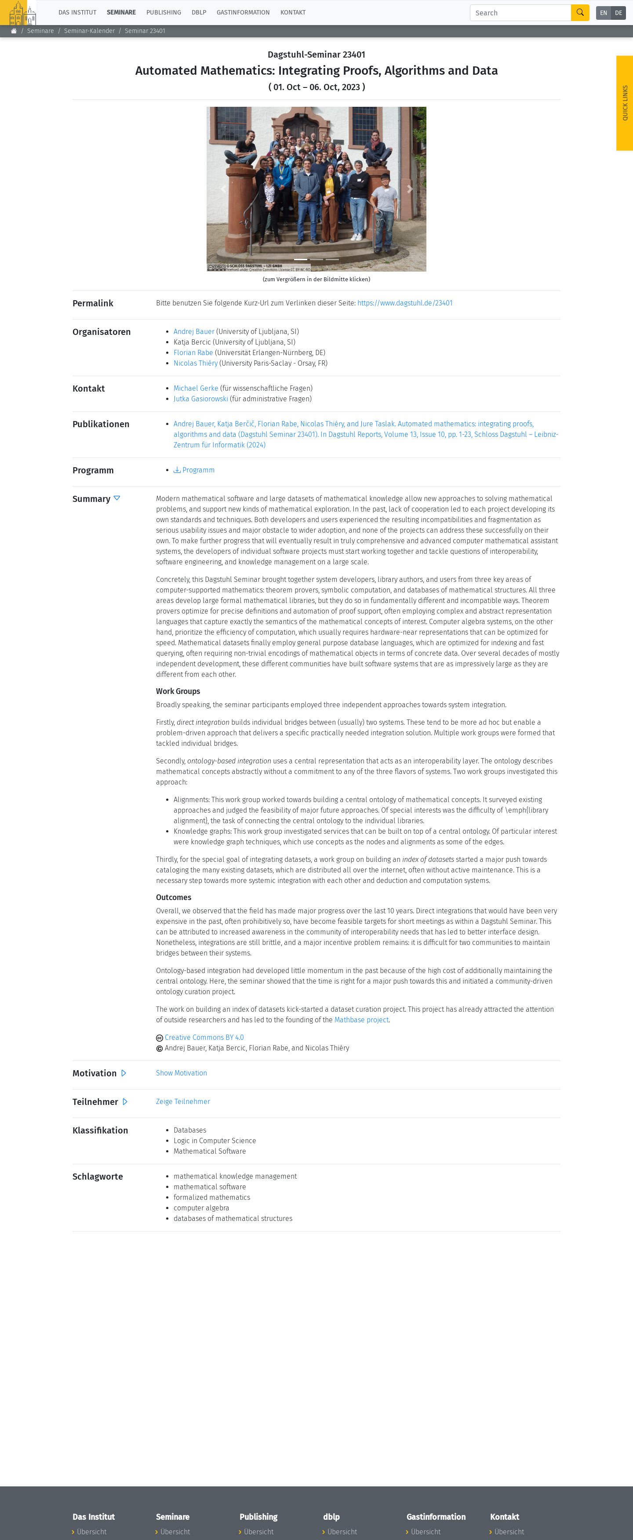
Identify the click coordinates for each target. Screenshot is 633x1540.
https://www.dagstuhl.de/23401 (405, 303)
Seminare (40, 31)
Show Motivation (181, 1073)
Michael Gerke (196, 388)
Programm (194, 470)
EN (604, 13)
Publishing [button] (163, 12)
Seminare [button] (121, 12)
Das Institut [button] (77, 12)
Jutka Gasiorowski (201, 399)
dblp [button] (199, 12)
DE (618, 13)
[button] (223, 189)
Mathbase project (362, 1020)
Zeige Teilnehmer (183, 1101)
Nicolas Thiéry (196, 363)
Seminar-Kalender (89, 31)
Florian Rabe (193, 353)
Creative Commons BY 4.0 (200, 1037)
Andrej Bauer (194, 331)
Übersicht (91, 1532)
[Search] (520, 12)
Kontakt (293, 12)
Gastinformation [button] (243, 12)
